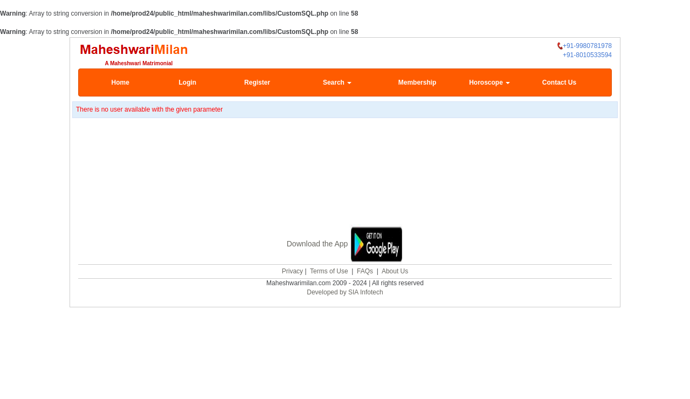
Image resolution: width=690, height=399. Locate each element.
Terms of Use (329, 270)
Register (257, 82)
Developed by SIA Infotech (345, 291)
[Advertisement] (345, 172)
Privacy (292, 270)
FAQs (365, 270)
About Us (395, 270)
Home (120, 82)
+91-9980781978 (584, 46)
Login (187, 82)
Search (337, 82)
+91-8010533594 (587, 55)
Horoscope (489, 82)
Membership (417, 82)
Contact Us (559, 82)
